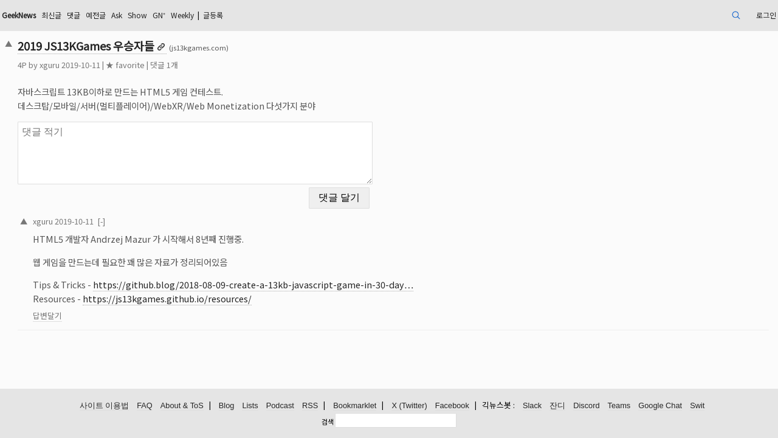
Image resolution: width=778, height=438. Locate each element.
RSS (310, 406)
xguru (124, 65)
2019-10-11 (148, 213)
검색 (328, 421)
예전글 (191, 15)
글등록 (331, 15)
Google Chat (660, 406)
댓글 (166, 15)
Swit (697, 406)
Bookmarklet (354, 406)
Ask (215, 15)
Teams (619, 406)
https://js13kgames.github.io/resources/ (241, 291)
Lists (250, 406)
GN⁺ (265, 15)
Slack (532, 406)
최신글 (141, 15)
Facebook (452, 406)
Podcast (280, 406)
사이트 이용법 (104, 406)
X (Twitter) (409, 406)
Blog (227, 406)
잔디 (557, 406)
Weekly (293, 15)
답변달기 (122, 308)
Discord (586, 406)
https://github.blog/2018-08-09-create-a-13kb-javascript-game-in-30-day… (328, 277)
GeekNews (101, 15)
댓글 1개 (239, 65)
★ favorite (200, 65)
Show (240, 15)
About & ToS (182, 406)
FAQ (145, 406)
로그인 (686, 15)
